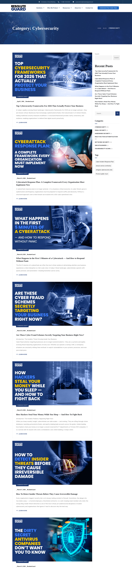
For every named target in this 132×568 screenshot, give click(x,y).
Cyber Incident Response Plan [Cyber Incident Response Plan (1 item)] (105, 162)
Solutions (40, 8)
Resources (67, 8)
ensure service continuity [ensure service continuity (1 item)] (103, 166)
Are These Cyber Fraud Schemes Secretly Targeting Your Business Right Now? (30, 235)
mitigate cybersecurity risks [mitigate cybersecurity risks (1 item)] (104, 170)
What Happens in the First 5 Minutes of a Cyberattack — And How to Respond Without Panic (72, 163)
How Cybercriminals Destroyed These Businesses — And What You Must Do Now (71, 393)
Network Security (102, 142)
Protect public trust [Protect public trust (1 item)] (102, 174)
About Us (78, 8)
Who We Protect (53, 8)
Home (99, 28)
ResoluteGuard (30, 78)
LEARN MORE (21, 126)
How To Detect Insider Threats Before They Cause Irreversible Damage (29, 321)
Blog (105, 28)
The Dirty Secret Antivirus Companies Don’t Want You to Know (72, 320)
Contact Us (89, 8)
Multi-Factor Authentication (106, 137)
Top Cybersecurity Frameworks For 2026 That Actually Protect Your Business (29, 87)
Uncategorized (101, 145)
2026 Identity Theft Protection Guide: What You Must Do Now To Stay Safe (72, 468)
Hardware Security (102, 133)
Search (97, 54)
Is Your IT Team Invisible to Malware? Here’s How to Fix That (31, 467)
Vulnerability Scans (102, 149)
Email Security (100, 130)
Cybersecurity (22, 74)
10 (46, 512)
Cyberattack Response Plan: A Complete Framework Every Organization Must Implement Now (70, 89)
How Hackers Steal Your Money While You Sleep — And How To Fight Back (71, 235)
